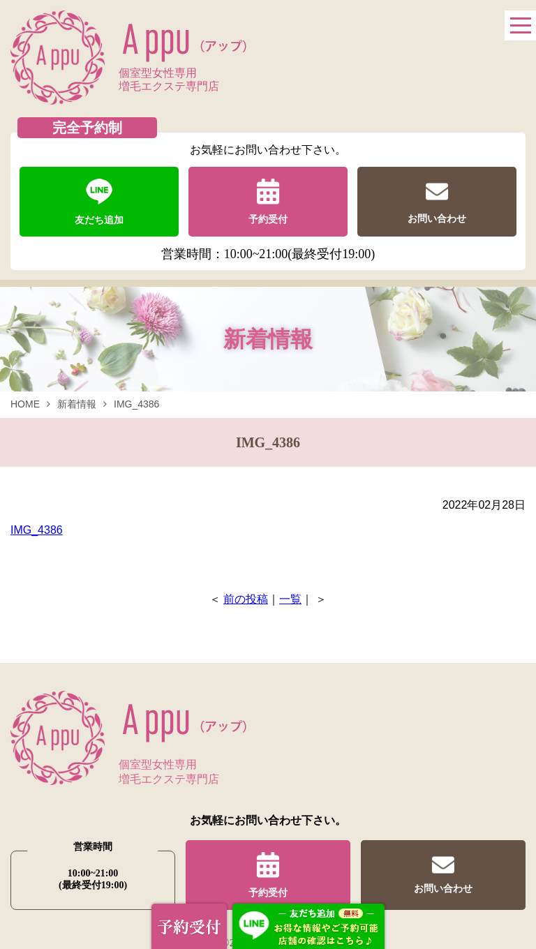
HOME (25, 404)
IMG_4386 (36, 530)
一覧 (290, 599)
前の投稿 (245, 599)
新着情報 (76, 404)
